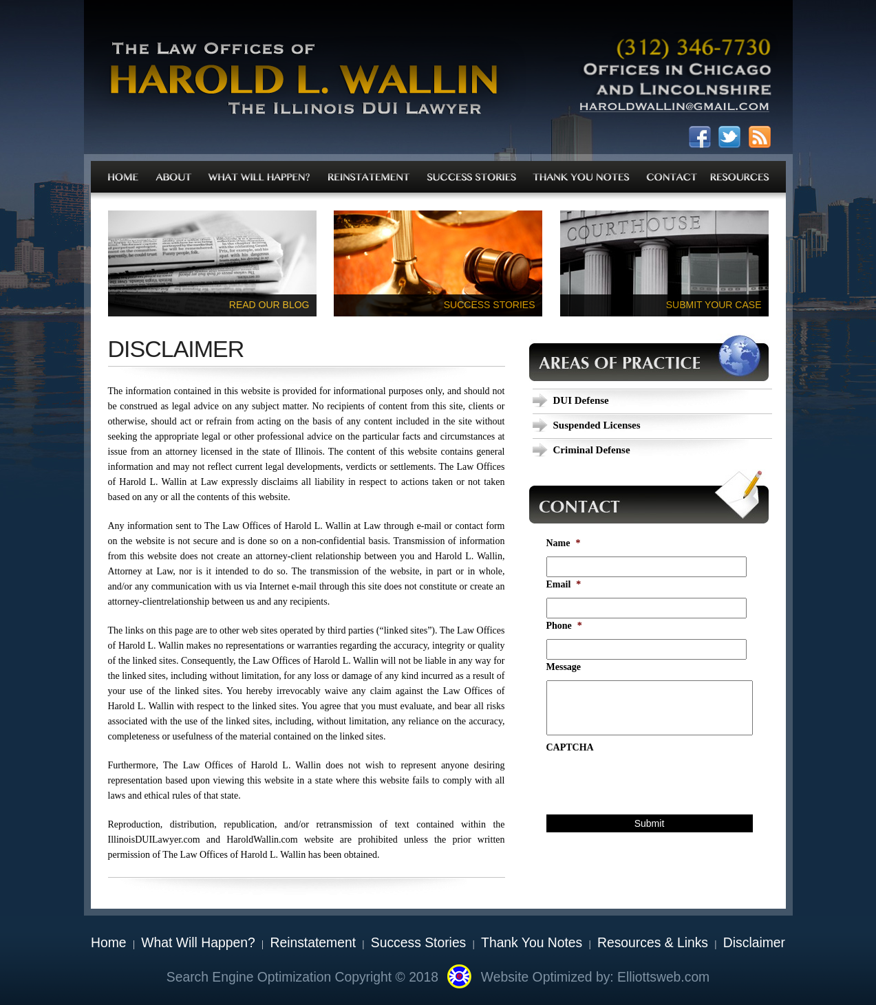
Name (563, 543)
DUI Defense (581, 400)
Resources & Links (652, 943)
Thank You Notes (531, 943)
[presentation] (651, 787)
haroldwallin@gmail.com (674, 110)
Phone (564, 625)
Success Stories (418, 943)
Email (563, 584)
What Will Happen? (198, 943)
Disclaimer (754, 943)
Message (563, 667)
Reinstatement (313, 943)
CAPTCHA (570, 747)
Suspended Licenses (597, 425)
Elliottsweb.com (663, 977)
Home (109, 943)
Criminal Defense (591, 449)
